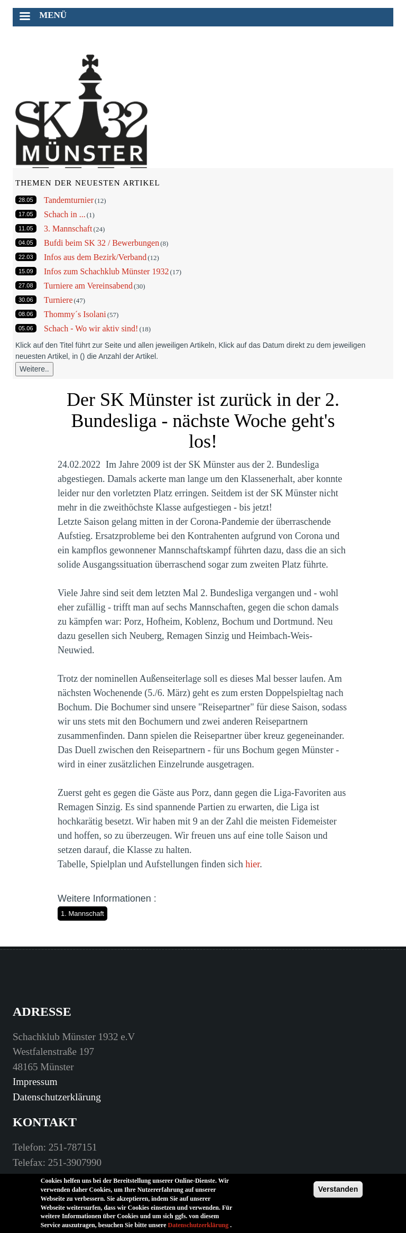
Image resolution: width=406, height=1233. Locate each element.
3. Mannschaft (68, 228)
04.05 (26, 242)
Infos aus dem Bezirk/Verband (95, 257)
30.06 (26, 299)
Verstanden (338, 1191)
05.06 (26, 328)
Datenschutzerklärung (57, 1096)
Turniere (58, 299)
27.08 (26, 285)
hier (252, 864)
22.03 (26, 257)
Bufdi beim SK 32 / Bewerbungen (101, 242)
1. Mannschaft (82, 913)
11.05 (26, 228)
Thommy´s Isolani (75, 314)
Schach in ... (65, 214)
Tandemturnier (69, 200)
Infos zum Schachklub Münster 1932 (106, 271)
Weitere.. (34, 369)
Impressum (35, 1081)
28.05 (26, 200)
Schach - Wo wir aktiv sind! (91, 328)
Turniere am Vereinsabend (88, 285)
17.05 (26, 214)
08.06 (26, 314)
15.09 (26, 271)
